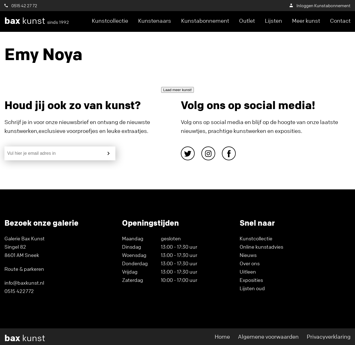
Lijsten (273, 20)
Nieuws (248, 255)
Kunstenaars (154, 20)
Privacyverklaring (329, 336)
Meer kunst (306, 20)
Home (222, 336)
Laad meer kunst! (177, 90)
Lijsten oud (252, 288)
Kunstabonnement (205, 20)
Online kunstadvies (261, 247)
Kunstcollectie (110, 20)
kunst (36, 21)
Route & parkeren (24, 269)
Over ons (250, 263)
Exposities (251, 280)
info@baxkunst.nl (24, 283)
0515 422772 (19, 291)
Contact (340, 20)
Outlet (247, 20)
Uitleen (248, 272)
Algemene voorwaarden (268, 336)
